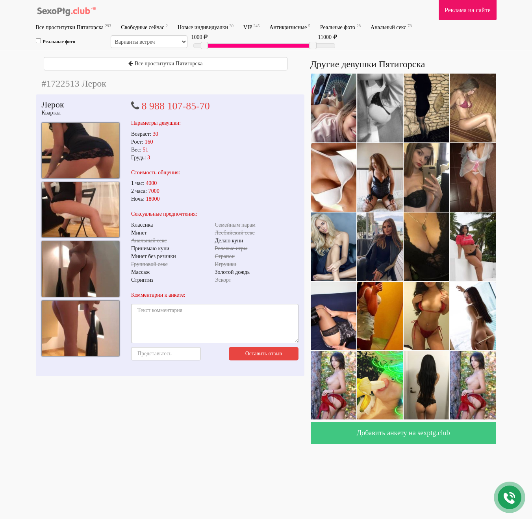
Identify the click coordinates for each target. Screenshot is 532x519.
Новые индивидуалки (206, 27)
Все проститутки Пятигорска (73, 27)
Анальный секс (391, 27)
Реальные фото (340, 27)
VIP (251, 27)
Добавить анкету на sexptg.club (403, 433)
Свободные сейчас (144, 27)
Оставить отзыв (263, 353)
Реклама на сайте (467, 10)
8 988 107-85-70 (176, 106)
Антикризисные (289, 27)
